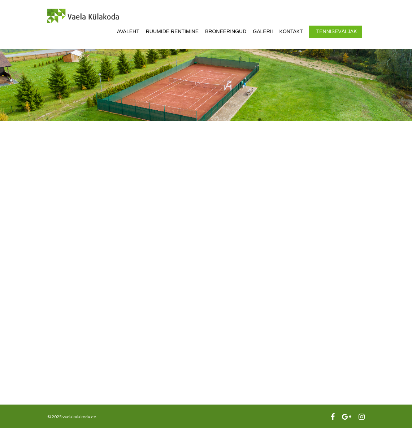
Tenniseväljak (336, 31)
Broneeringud (225, 31)
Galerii (263, 31)
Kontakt (291, 31)
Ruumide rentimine (172, 31)
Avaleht (128, 31)
